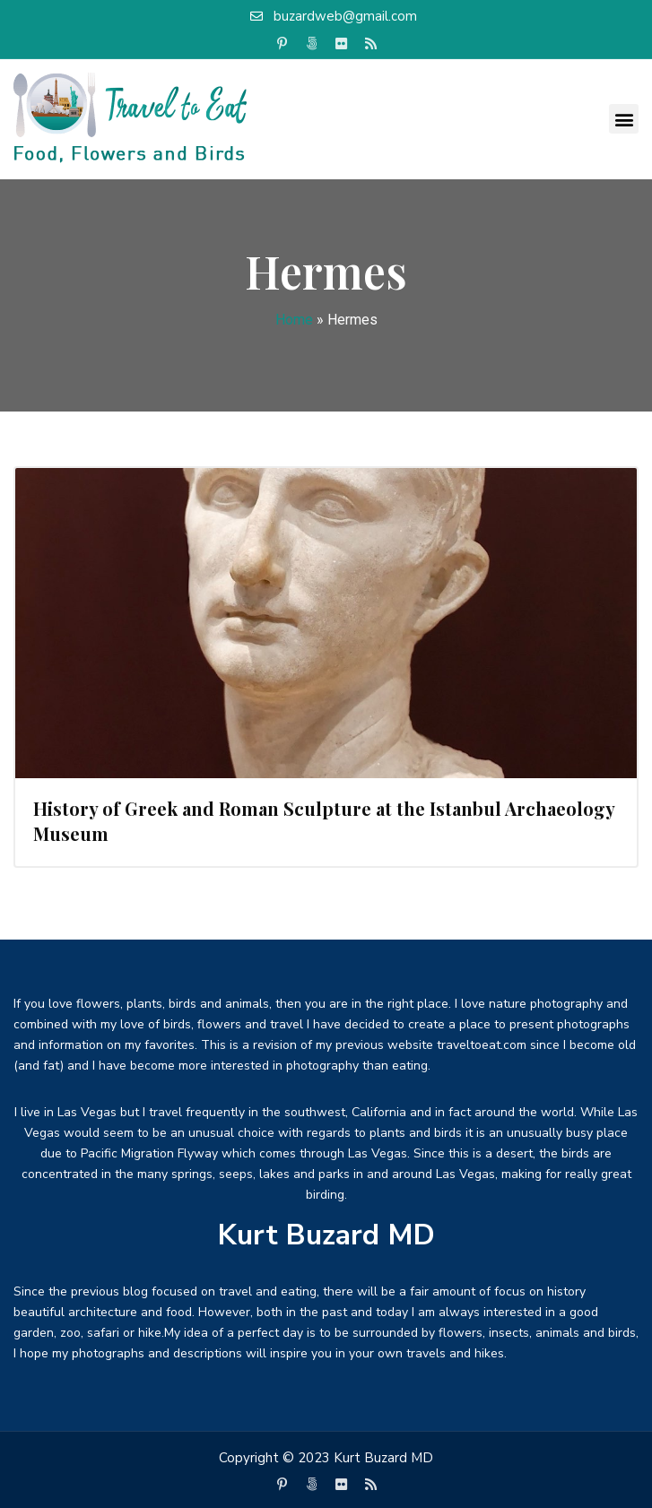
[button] (624, 119)
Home (294, 319)
